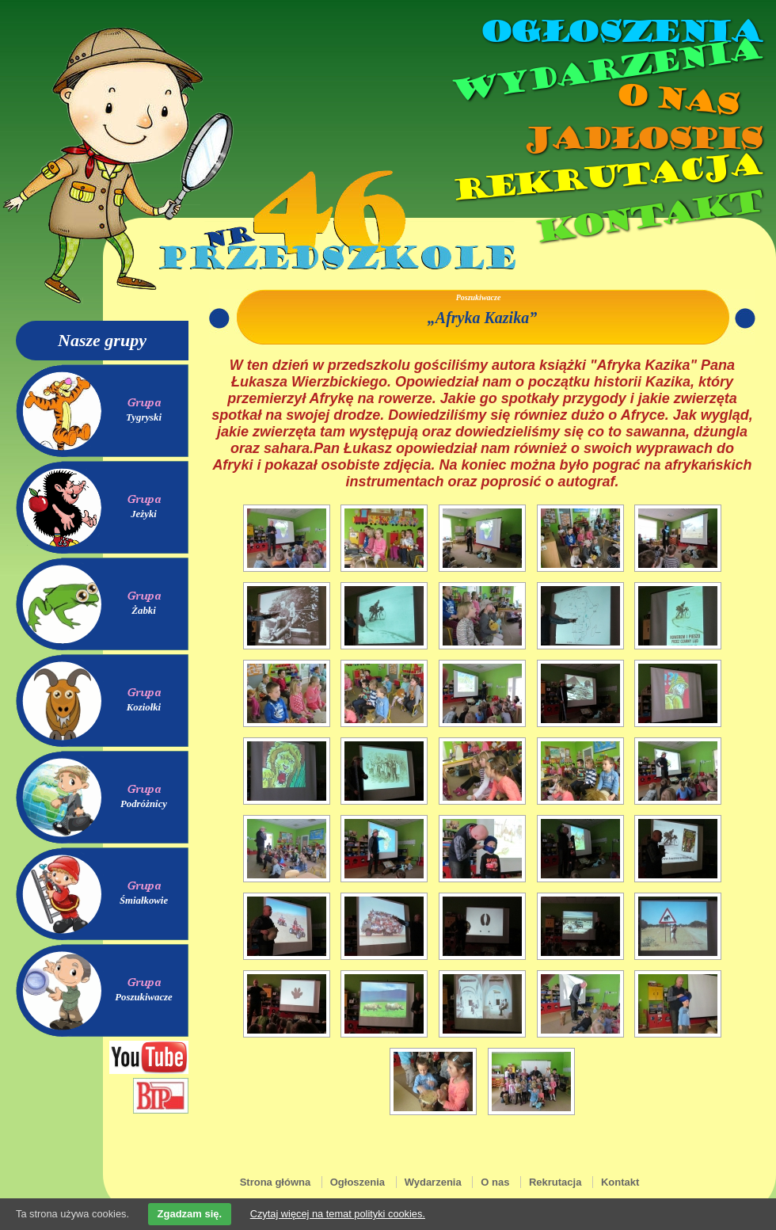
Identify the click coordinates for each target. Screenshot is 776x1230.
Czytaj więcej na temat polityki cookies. (337, 1214)
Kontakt (647, 216)
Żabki (143, 610)
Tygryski (144, 417)
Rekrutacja (606, 177)
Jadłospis (641, 138)
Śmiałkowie (144, 900)
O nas (676, 99)
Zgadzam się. (190, 1214)
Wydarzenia (605, 70)
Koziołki (144, 707)
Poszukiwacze (144, 997)
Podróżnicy (143, 803)
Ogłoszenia (620, 31)
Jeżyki (144, 514)
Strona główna (275, 1182)
